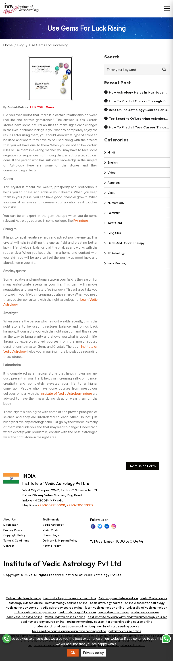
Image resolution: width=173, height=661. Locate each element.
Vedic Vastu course (153, 598)
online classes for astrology (145, 603)
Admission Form (142, 460)
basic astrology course (106, 603)
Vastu (109, 196)
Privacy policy (93, 652)
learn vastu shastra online (24, 617)
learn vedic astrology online (104, 608)
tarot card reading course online (129, 622)
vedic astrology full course (77, 612)
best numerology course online (43, 622)
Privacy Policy (12, 530)
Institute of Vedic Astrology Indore (66, 394)
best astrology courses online (66, 603)
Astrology (112, 186)
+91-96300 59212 (80, 505)
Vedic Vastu (50, 530)
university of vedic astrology (147, 608)
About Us (9, 519)
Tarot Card (113, 226)
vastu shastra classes (113, 612)
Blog (20, 45)
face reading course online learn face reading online (69, 631)
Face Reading (115, 267)
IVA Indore (80, 221)
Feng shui (112, 237)
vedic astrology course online (62, 608)
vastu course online (145, 612)
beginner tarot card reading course (115, 626)
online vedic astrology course (35, 612)
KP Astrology (114, 257)
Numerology (114, 206)
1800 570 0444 (129, 541)
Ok (73, 652)
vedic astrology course (22, 608)
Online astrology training (23, 598)
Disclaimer (10, 524)
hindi (109, 156)
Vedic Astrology (53, 524)
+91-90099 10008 (51, 505)
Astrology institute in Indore (118, 598)
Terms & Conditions (16, 540)
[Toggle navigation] (167, 8)
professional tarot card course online (60, 626)
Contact (8, 545)
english (111, 166)
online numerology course (85, 622)
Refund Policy (52, 545)
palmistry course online (124, 631)
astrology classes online (25, 603)
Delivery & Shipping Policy (60, 540)
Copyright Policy (14, 535)
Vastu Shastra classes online (65, 617)
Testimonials (51, 519)
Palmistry (112, 216)
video (110, 176)
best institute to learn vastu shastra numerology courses (127, 617)
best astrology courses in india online (70, 598)
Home (8, 45)
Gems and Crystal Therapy (124, 247)
